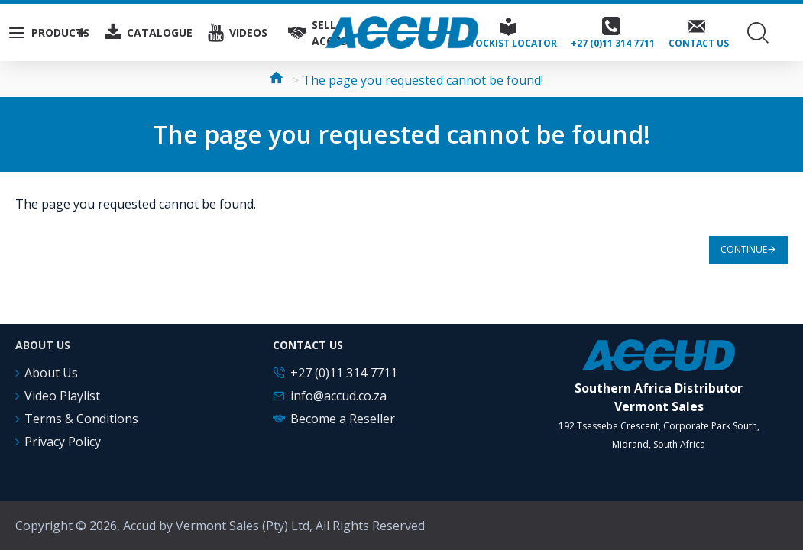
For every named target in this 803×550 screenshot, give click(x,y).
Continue (743, 249)
